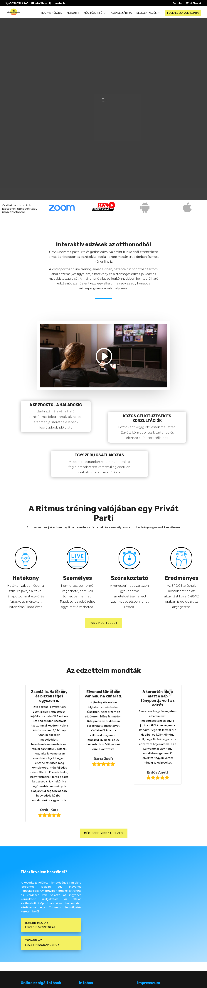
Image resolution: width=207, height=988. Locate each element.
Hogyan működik (51, 13)
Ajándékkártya (121, 13)
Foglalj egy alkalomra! (183, 12)
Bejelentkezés (147, 13)
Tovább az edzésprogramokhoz (42, 943)
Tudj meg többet (103, 622)
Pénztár (178, 3)
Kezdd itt (73, 13)
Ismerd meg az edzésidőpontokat (40, 925)
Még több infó (93, 13)
